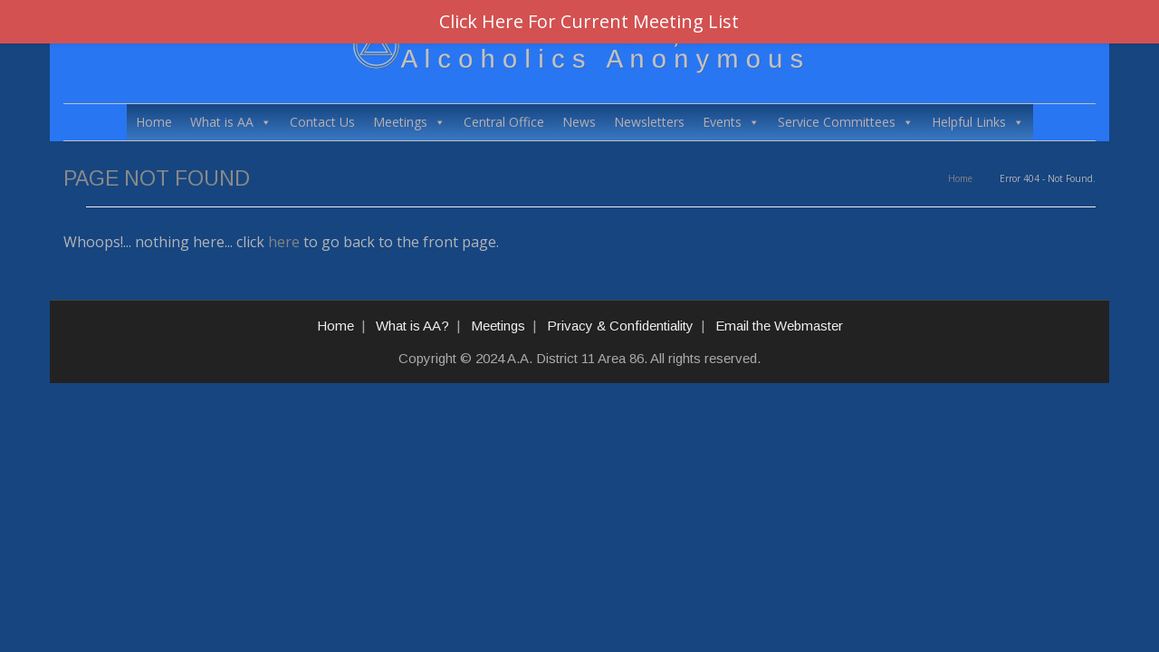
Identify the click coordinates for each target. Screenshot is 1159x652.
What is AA (231, 122)
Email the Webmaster (779, 325)
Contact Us (322, 121)
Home (154, 121)
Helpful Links (978, 122)
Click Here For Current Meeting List (589, 21)
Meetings (409, 122)
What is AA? (412, 325)
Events (731, 122)
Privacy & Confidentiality (620, 325)
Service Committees (846, 122)
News (579, 121)
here (284, 242)
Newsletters (649, 121)
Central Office (504, 121)
